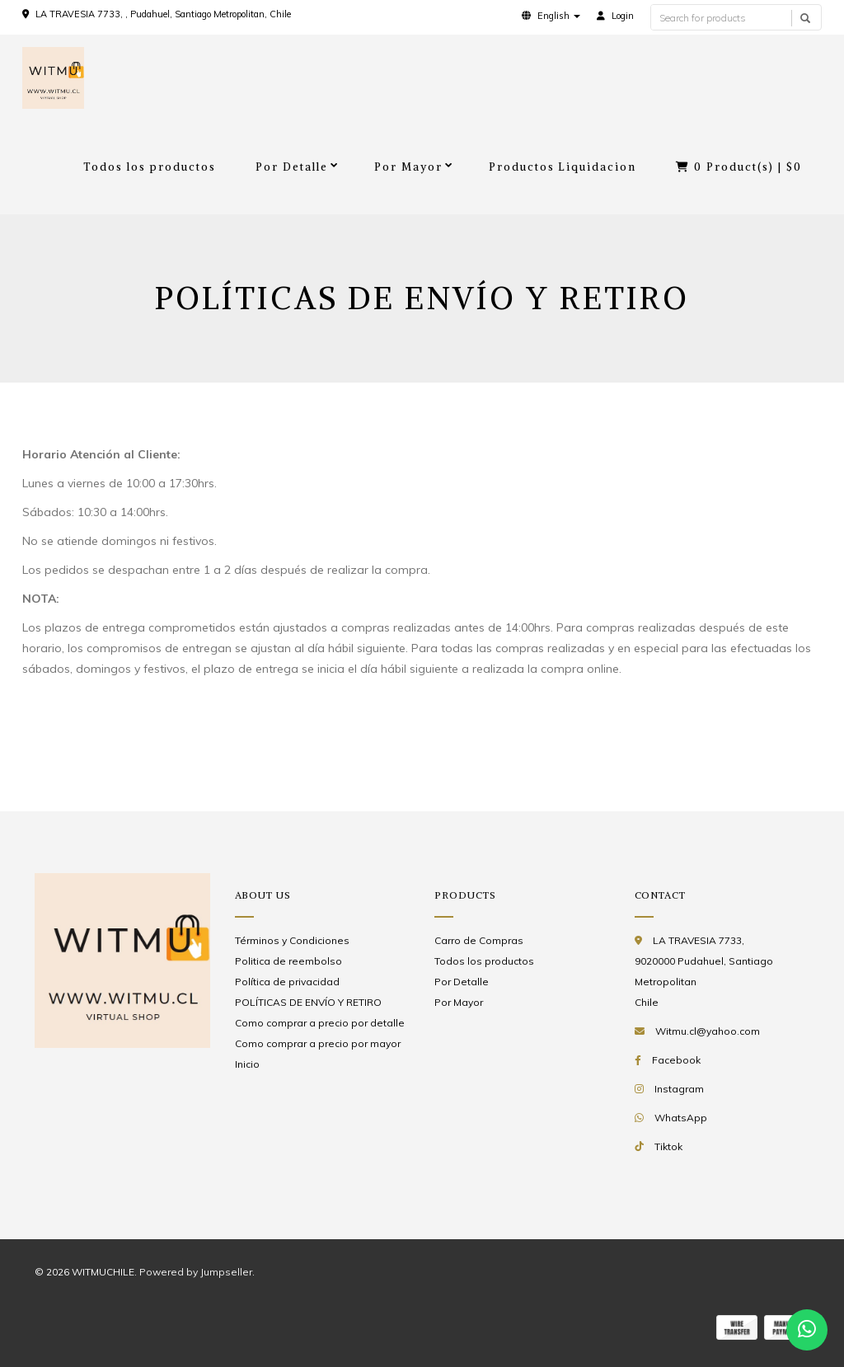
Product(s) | (739, 167)
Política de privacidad (287, 981)
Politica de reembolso (288, 961)
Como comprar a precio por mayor (318, 1043)
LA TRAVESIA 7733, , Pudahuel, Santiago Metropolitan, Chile (163, 14)
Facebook (676, 1060)
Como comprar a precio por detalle (320, 1023)
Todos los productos (149, 167)
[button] (551, 15)
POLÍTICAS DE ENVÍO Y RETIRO (308, 1002)
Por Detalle (292, 167)
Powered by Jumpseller (195, 1272)
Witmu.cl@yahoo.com (707, 1031)
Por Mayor (408, 167)
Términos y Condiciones (292, 940)
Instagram (679, 1089)
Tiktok (668, 1146)
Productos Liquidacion (563, 167)
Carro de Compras (478, 940)
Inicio (247, 1064)
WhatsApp (680, 1117)
